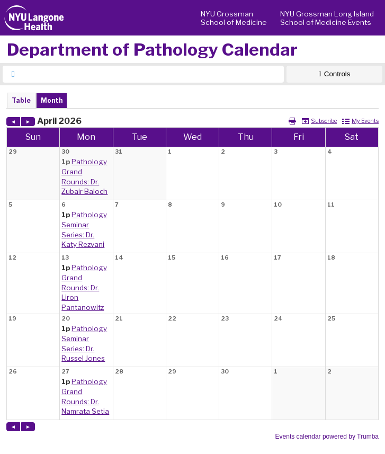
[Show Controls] (334, 74)
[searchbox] (153, 74)
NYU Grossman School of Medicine (234, 18)
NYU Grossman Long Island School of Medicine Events (327, 18)
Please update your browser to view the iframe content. (192, 100)
